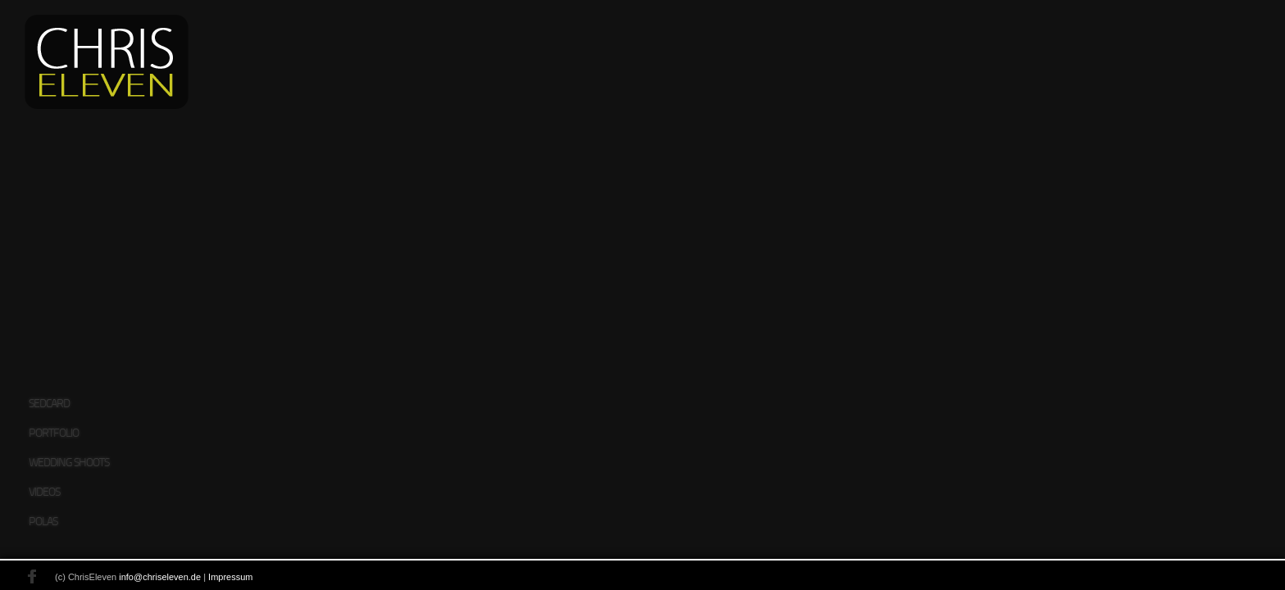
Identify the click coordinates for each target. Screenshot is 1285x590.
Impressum (188, 578)
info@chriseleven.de (117, 578)
